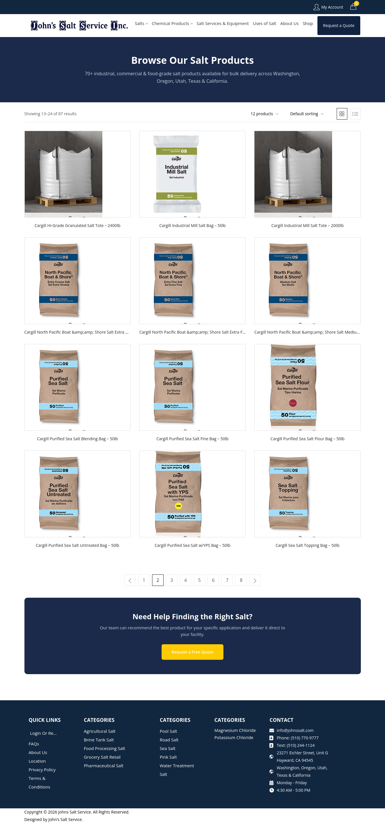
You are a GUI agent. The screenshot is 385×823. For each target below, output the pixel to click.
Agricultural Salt (100, 731)
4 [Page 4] (185, 580)
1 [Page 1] (144, 580)
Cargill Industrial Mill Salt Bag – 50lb (192, 225)
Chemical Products (172, 23)
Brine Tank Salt (99, 739)
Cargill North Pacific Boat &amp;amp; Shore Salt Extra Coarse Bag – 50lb (91, 332)
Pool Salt (168, 731)
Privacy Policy (42, 769)
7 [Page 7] (227, 580)
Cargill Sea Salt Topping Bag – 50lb (307, 545)
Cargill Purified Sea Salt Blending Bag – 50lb (77, 438)
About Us (289, 23)
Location (37, 761)
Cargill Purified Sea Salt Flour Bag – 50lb (307, 438)
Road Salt (169, 739)
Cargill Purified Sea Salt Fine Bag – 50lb (192, 438)
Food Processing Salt (104, 748)
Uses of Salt (264, 23)
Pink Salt (168, 756)
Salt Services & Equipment (223, 23)
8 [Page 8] (241, 580)
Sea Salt (168, 748)
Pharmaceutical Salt (104, 765)
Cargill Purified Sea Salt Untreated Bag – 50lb (77, 545)
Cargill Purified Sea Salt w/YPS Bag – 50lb (193, 545)
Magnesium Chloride (235, 730)
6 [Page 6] (213, 580)
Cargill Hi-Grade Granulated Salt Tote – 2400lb (77, 225)
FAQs (34, 743)
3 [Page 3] (172, 580)
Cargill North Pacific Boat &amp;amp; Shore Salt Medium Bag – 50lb (317, 332)
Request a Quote (339, 25)
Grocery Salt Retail (102, 756)
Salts (141, 23)
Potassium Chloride (233, 737)
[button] (353, 6)
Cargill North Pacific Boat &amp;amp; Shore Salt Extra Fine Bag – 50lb (203, 332)
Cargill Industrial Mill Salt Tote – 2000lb (307, 225)
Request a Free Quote (193, 651)
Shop (308, 23)
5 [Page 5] (199, 580)
